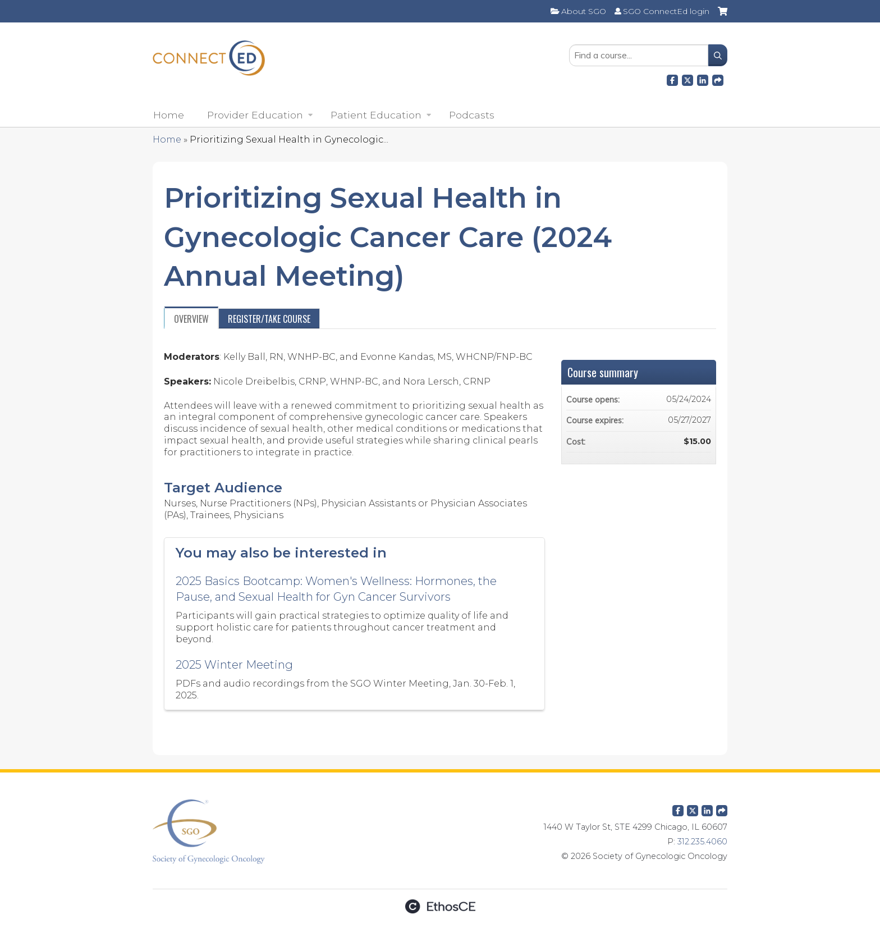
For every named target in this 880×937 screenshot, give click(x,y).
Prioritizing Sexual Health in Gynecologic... (289, 139)
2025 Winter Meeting (234, 664)
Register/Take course (269, 319)
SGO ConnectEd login (666, 11)
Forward (717, 78)
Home (168, 115)
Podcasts (471, 115)
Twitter (692, 808)
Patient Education (376, 115)
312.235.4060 (702, 842)
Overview (191, 319)
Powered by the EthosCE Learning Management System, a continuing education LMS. (440, 906)
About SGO (583, 11)
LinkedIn (702, 78)
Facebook (672, 78)
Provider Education (255, 115)
